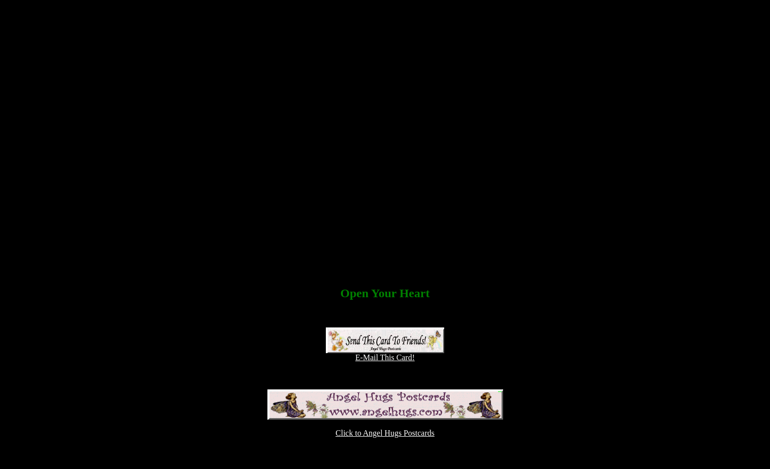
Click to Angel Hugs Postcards (384, 433)
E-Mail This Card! (385, 354)
